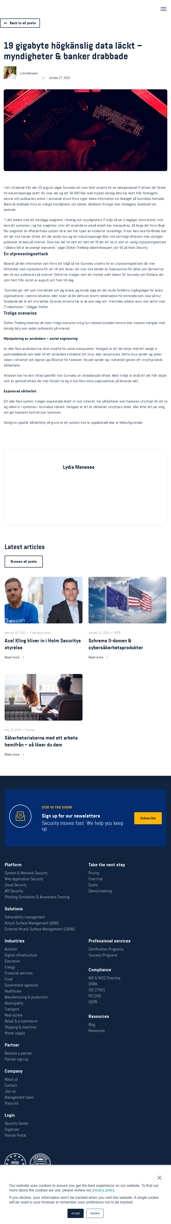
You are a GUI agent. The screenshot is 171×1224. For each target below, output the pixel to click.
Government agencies (21, 985)
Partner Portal (15, 1135)
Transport (12, 1009)
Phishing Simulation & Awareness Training (37, 897)
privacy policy (103, 1190)
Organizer (12, 1129)
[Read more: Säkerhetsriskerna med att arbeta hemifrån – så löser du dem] (43, 724)
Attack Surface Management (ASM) (32, 923)
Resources (97, 1030)
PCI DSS (95, 996)
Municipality (14, 1003)
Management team (19, 1097)
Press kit (11, 1103)
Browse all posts (24, 569)
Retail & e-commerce (21, 1021)
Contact (11, 1085)
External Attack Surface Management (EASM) (40, 929)
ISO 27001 (97, 990)
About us (11, 1079)
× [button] (159, 1178)
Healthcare (13, 991)
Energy (10, 967)
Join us (10, 1091)
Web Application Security (24, 879)
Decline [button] (95, 1213)
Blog (92, 1024)
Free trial (96, 879)
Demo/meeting (100, 891)
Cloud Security (16, 885)
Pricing (94, 873)
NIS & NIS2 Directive (104, 978)
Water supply (15, 1033)
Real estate (13, 1015)
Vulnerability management (25, 917)
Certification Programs (106, 949)
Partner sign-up (16, 1059)
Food (8, 979)
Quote (93, 885)
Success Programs (103, 955)
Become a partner (18, 1053)
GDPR (93, 1002)
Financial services (19, 973)
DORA (93, 984)
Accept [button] (75, 1213)
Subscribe (148, 818)
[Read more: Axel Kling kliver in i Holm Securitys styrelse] (43, 626)
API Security (14, 891)
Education (12, 961)
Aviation (11, 949)
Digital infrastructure (21, 955)
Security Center (16, 1123)
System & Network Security (26, 873)
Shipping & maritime (20, 1027)
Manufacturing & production (26, 997)
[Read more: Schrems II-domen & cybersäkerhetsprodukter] (127, 626)
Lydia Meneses (79, 475)
